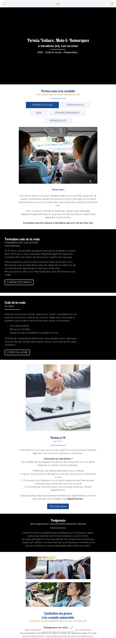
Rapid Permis (75, 375)
